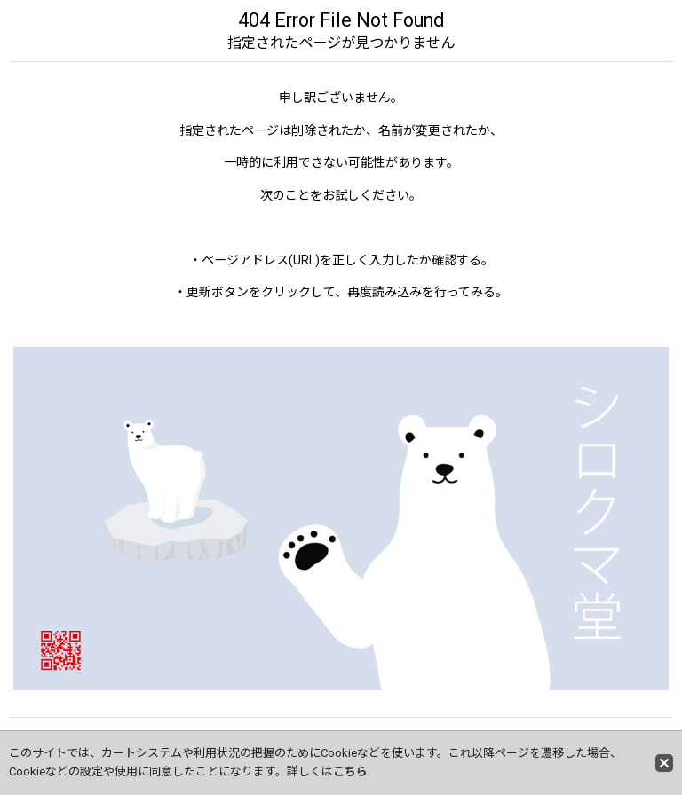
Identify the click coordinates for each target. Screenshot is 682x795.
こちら (350, 771)
